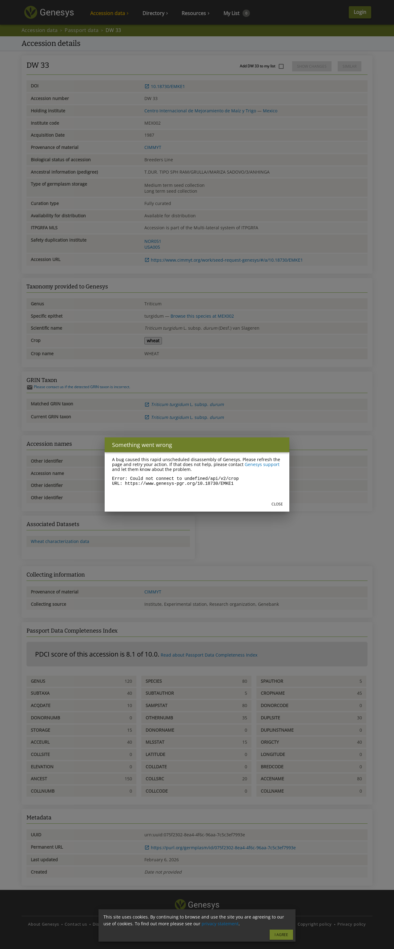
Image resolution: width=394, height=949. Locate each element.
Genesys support (262, 464)
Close (277, 504)
